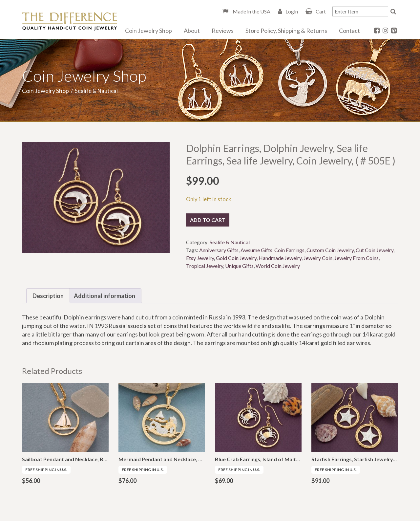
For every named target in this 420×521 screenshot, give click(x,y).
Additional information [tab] (104, 295)
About (192, 30)
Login (291, 11)
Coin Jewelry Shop (148, 30)
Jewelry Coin (318, 258)
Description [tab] (48, 295)
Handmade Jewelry (280, 258)
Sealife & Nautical (230, 242)
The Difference (69, 21)
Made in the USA (251, 11)
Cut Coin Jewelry (374, 250)
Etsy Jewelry (200, 258)
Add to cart (207, 220)
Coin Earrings (289, 250)
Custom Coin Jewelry (330, 250)
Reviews (223, 30)
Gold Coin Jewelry (236, 258)
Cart (321, 11)
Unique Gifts (239, 266)
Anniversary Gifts (219, 250)
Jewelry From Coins (356, 258)
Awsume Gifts (256, 250)
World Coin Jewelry (278, 266)
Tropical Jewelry (204, 266)
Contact (349, 30)
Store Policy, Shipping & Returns (286, 30)
